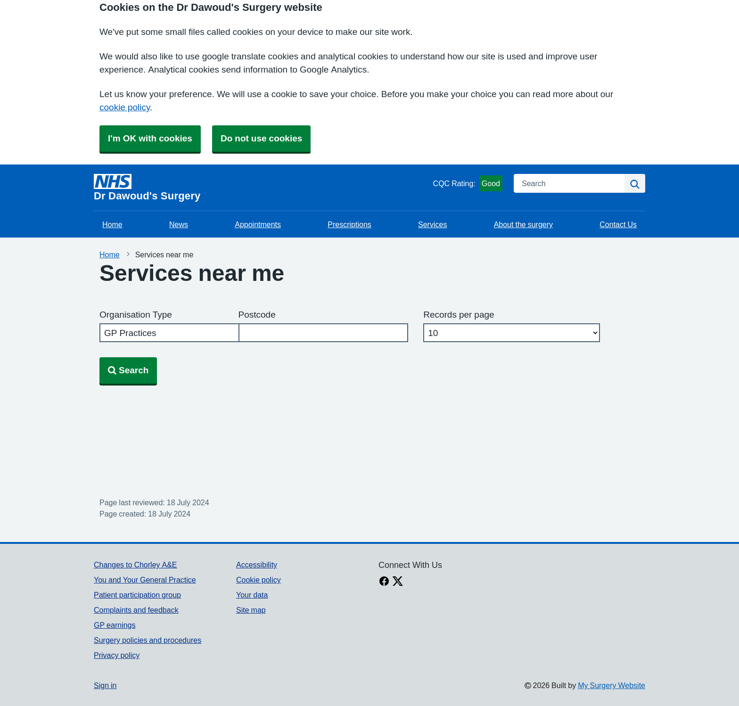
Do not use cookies (261, 138)
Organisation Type (135, 314)
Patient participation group (137, 595)
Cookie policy (258, 579)
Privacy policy (117, 655)
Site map (251, 610)
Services (432, 224)
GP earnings (115, 625)
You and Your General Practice (145, 579)
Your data (252, 595)
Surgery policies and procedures (147, 640)
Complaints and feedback (136, 610)
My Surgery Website (611, 685)
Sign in (105, 685)
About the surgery (523, 224)
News (178, 224)
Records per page (458, 314)
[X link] (397, 582)
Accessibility (256, 564)
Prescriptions (349, 224)
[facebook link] (384, 582)
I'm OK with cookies (150, 138)
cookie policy (124, 107)
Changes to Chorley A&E (135, 564)
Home (112, 224)
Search (128, 370)
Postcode (257, 314)
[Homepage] (261, 187)
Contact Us (618, 224)
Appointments (258, 224)
